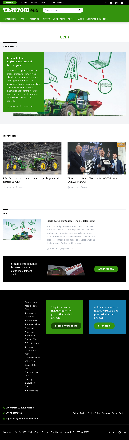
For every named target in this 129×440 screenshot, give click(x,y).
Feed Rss (60, 3)
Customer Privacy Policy (113, 413)
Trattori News (9, 18)
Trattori (23, 18)
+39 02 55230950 (12, 413)
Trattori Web (31, 339)
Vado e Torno (31, 302)
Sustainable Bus (32, 324)
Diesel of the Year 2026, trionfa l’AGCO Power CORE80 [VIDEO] (92, 180)
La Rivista (43, 3)
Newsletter (33, 3)
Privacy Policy (79, 413)
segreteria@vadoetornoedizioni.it (22, 418)
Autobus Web (31, 320)
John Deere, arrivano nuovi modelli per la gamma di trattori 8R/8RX (31, 180)
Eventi (81, 18)
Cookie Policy (94, 413)
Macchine (34, 18)
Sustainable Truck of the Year (30, 350)
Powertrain (30, 328)
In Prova (46, 18)
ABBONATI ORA (106, 269)
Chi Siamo (23, 3)
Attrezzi (71, 18)
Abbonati (9, 2)
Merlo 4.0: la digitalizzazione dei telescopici (19, 61)
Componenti (59, 18)
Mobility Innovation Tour (30, 383)
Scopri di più (104, 325)
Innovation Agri (32, 390)
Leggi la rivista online (66, 325)
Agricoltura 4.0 (28, 106)
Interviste (86, 187)
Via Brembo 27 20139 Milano (18, 407)
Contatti (52, 3)
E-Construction (32, 343)
